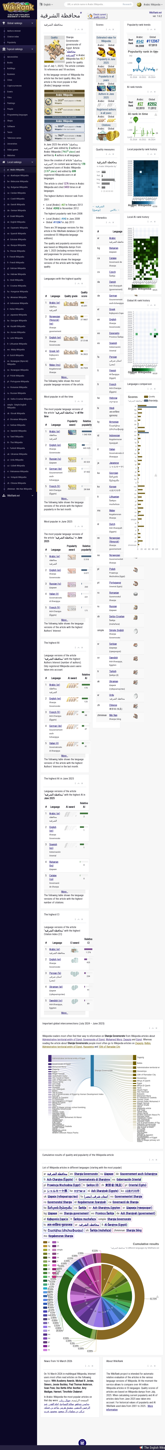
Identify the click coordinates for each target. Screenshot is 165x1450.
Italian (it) (54, 593)
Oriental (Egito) (137, 1185)
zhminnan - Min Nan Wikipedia (19, 489)
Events (10, 91)
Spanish (113, 343)
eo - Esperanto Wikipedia (17, 228)
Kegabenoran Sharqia (61, 1236)
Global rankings (17, 23)
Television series (14, 138)
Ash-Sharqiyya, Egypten (106, 1207)
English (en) (55, 337)
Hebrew (113, 397)
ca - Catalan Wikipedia (16, 193)
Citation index (13, 36)
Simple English (116, 630)
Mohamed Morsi (114, 1039)
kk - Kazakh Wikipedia (16, 326)
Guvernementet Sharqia (128, 1196)
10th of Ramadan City (109, 1046)
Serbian (113, 643)
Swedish (113, 657)
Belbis (147, 1043)
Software (11, 126)
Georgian (113, 473)
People (10, 109)
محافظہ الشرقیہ (89, 1224)
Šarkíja (82, 1207)
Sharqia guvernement (76, 1213)
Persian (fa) (55, 973)
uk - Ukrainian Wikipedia (17, 454)
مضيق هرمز (66, 1407)
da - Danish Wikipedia (16, 204)
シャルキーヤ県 (57, 1191)
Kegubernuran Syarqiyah (92, 1202)
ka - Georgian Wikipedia (17, 320)
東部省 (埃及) (113, 1185)
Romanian (114, 592)
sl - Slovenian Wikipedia (17, 419)
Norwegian (114, 555)
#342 (140, 41)
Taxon (9, 132)
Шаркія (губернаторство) (63, 1196)
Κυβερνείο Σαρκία (57, 1219)
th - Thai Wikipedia (15, 442)
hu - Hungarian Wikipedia (17, 291)
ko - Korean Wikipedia (16, 332)
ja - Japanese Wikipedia (17, 315)
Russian (113, 606)
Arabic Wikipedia (150, 4)
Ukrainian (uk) (56, 986)
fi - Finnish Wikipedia (15, 257)
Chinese (113, 705)
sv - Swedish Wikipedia (16, 431)
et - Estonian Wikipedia (16, 239)
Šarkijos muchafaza (84, 1219)
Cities (9, 80)
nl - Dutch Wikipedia (15, 355)
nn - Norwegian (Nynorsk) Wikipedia (17, 362)
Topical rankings (17, 49)
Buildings (11, 68)
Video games (12, 149)
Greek (112, 309)
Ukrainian (113, 681)
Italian (112, 449)
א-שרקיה (79, 1191)
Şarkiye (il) (92, 1185)
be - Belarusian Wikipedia (17, 181)
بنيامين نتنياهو (82, 1404)
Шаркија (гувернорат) (139, 1207)
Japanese (114, 462)
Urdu (111, 695)
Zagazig (127, 1039)
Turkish (112, 671)
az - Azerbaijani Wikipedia (18, 175)
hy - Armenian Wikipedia (17, 297)
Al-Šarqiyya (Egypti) (115, 1224)
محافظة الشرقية (57, 1174)
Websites (11, 155)
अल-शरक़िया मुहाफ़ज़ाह (59, 1224)
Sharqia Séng (133, 1230)
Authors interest (14, 31)
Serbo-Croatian (116, 616)
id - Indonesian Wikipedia (17, 303)
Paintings (11, 103)
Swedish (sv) (55, 1000)
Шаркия (108, 1174)
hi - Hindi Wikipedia (15, 280)
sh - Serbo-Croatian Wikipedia (19, 399)
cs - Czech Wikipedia (15, 199)
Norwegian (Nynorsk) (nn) (54, 320)
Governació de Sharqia (125, 1202)
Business (11, 74)
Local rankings (17, 162)
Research (127, 4)
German (113, 295)
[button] (75, 29)
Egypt (139, 1039)
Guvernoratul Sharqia (59, 1202)
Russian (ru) (55, 458)
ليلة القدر (54, 1404)
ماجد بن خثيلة (51, 1407)
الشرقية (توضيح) (98, 208)
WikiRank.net (18, 495)
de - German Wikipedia (16, 210)
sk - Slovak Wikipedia (16, 413)
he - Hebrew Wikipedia (16, 274)
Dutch (112, 524)
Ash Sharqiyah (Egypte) (104, 1191)
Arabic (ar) (54, 302)
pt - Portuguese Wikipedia (18, 381)
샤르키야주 (132, 1191)
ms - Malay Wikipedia (16, 349)
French (112, 384)
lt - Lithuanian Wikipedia (17, 344)
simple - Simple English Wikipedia (16, 406)
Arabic (112, 238)
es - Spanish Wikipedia (16, 233)
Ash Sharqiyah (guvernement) (138, 1213)
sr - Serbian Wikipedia (16, 425)
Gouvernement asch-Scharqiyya (138, 1174)
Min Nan (113, 715)
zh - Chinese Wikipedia (16, 483)
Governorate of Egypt (94, 1039)
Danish (112, 281)
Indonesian (114, 435)
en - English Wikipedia (16, 222)
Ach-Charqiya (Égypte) (60, 1179)
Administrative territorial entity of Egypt (62, 1039)
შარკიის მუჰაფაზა (60, 1207)
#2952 (152, 104)
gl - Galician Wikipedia (16, 268)
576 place (50, 171)
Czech (112, 271)
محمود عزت (50, 1411)
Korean (112, 486)
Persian (113, 356)
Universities (12, 144)
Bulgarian (113, 248)
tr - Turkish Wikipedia (16, 448)
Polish (112, 569)
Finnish (112, 370)
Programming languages (17, 114)
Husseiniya (88, 1046)
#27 (140, 104)
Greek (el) (54, 351)
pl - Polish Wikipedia (15, 375)
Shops (10, 120)
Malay (112, 510)
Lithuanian (114, 496)
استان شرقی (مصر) (96, 1196)
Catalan (112, 258)
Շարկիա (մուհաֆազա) (65, 1230)
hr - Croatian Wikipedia (16, 286)
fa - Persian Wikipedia (16, 251)
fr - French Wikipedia (15, 262)
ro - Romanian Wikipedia (17, 387)
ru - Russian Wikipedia (16, 393)
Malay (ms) (54, 364)
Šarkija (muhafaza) (100, 1230)
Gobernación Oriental (128, 1179)
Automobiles (12, 57)
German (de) (55, 468)
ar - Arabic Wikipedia (15, 169)
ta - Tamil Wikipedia (15, 436)
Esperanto (114, 333)
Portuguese (115, 582)
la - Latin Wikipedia (15, 338)
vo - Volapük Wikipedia (16, 477)
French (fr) (54, 486)
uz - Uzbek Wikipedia (16, 465)
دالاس (115, 209)
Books (10, 62)
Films (9, 97)
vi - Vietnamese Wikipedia (17, 471)
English (46, 4)
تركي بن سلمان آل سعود (71, 1411)
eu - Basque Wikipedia (16, 245)
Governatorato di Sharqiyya (94, 1179)
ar (81, 12)
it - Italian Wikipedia (15, 309)
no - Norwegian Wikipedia (18, 370)
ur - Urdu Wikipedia (15, 460)
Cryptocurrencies (14, 85)
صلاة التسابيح (67, 1404)
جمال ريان (65, 1400)
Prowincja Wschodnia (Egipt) (64, 1185)
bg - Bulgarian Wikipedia (17, 187)
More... (64, 377)
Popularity (11, 42)
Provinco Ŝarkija (104, 1213)
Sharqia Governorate (86, 1174)
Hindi (111, 408)
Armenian (114, 421)
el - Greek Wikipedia (15, 216)
